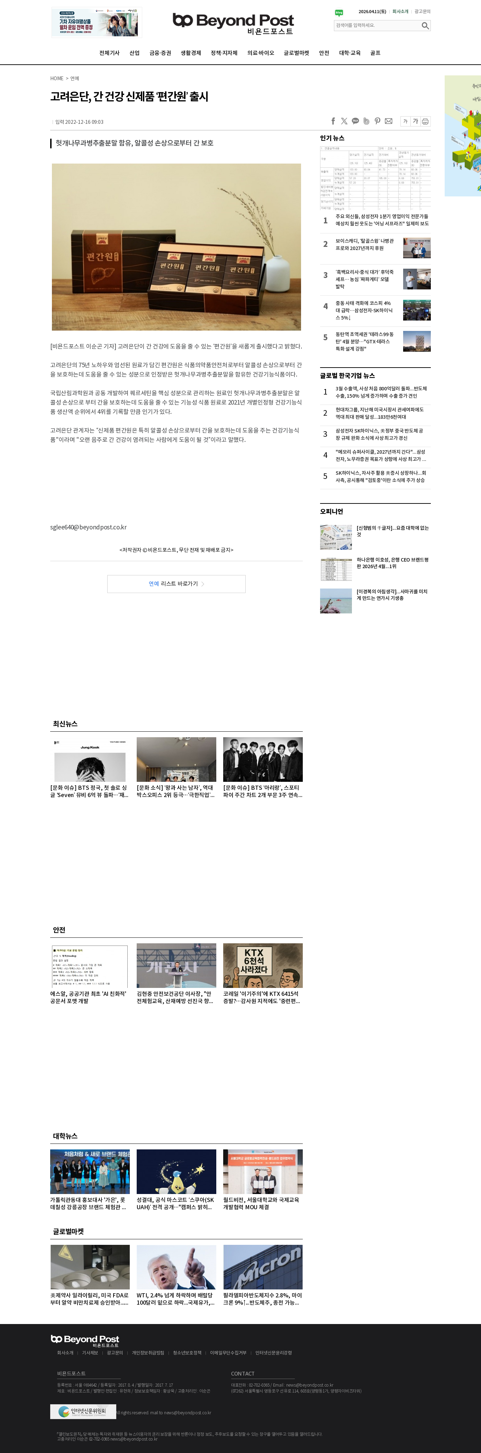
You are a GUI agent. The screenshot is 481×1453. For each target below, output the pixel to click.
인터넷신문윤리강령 (273, 1353)
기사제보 (90, 1353)
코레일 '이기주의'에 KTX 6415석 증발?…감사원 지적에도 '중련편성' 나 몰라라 (262, 998)
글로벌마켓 (296, 53)
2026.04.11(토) (373, 12)
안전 (324, 53)
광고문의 (423, 12)
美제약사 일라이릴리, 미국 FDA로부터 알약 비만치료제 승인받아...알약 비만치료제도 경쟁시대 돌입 (89, 1300)
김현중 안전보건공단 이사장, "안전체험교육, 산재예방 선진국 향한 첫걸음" (175, 998)
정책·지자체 (224, 53)
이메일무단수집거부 (228, 1353)
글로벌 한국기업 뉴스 (347, 376)
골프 (375, 53)
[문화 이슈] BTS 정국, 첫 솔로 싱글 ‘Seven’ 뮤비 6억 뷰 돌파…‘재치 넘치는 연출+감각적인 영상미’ (89, 792)
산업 (134, 53)
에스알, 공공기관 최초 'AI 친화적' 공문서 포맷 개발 (88, 998)
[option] (97, 22)
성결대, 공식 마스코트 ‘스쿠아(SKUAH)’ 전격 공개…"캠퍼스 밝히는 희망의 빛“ (175, 1204)
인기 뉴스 (332, 138)
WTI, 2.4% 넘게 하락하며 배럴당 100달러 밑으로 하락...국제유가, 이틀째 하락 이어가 (175, 1300)
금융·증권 (160, 53)
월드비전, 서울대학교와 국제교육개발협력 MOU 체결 (261, 1204)
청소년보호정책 (187, 1353)
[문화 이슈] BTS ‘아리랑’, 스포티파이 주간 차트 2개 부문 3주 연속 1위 (263, 792)
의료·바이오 (260, 53)
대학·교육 (350, 53)
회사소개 (400, 12)
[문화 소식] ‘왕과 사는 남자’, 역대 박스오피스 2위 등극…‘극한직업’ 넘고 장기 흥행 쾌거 (175, 792)
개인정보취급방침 (148, 1353)
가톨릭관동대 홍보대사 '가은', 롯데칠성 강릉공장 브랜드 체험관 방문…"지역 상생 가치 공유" (88, 1204)
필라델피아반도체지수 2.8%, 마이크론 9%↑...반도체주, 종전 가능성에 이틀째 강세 (262, 1300)
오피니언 (331, 512)
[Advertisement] (176, 478)
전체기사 (109, 53)
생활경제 (191, 53)
